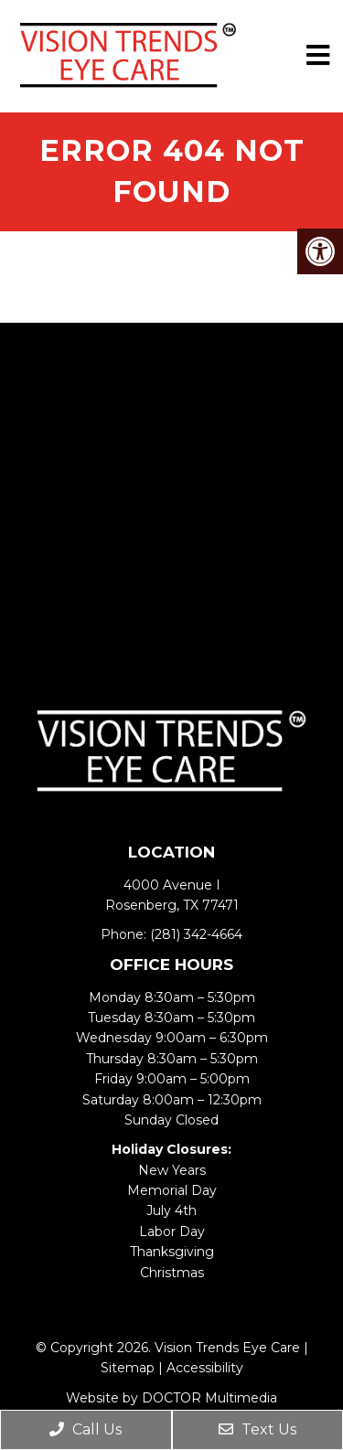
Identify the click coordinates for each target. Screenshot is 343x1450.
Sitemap (128, 1367)
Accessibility (204, 1367)
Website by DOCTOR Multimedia (171, 1398)
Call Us (85, 1429)
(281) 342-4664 (196, 934)
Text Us (257, 1429)
